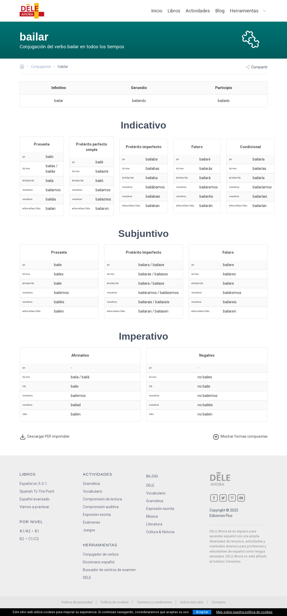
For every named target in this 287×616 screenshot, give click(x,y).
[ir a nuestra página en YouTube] (241, 497)
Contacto (219, 602)
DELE (150, 485)
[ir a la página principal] (32, 10)
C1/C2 (33, 539)
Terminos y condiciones (154, 602)
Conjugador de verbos (101, 554)
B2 (22, 539)
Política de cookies (115, 602)
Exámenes (91, 522)
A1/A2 (25, 531)
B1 (37, 531)
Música (152, 516)
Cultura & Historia (160, 532)
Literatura (154, 524)
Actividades (198, 10)
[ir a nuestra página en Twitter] (223, 497)
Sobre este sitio (192, 602)
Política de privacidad (76, 602)
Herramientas (244, 10)
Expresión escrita (97, 515)
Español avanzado (35, 499)
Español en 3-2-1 (33, 484)
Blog (219, 10)
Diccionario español (98, 562)
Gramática (91, 484)
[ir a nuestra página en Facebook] (214, 497)
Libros (174, 10)
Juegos (89, 530)
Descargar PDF (44, 437)
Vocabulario (92, 491)
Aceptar (202, 612)
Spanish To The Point (37, 491)
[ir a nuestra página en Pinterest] (232, 497)
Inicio (156, 10)
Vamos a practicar (34, 507)
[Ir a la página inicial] (23, 67)
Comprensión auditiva (101, 507)
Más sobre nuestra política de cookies (244, 612)
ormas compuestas (240, 437)
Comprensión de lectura (102, 499)
